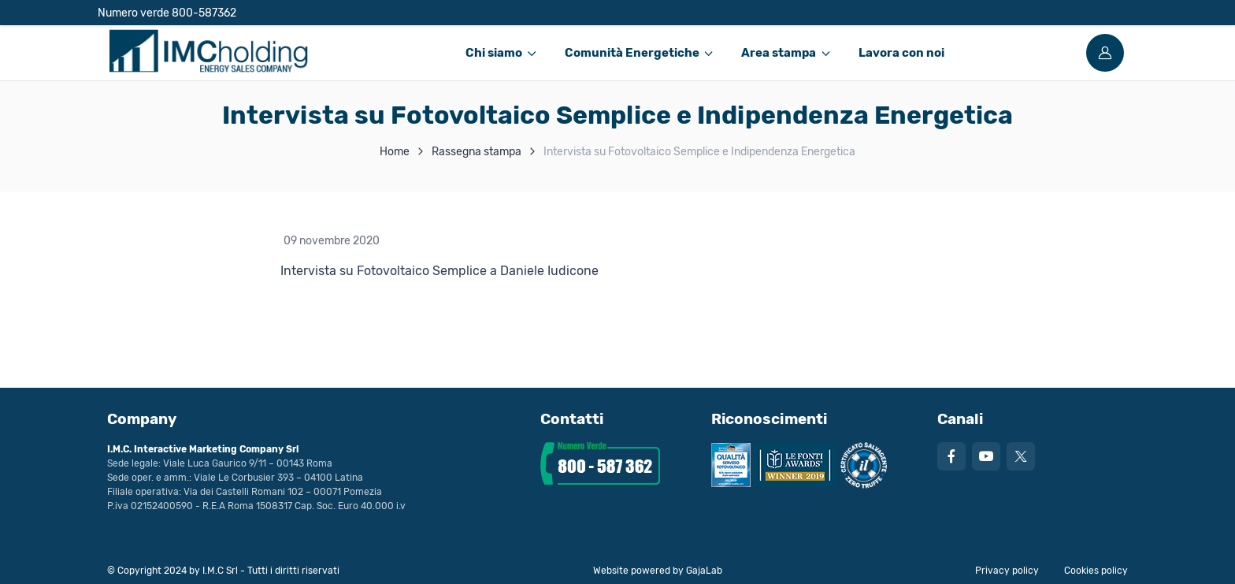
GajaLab (704, 570)
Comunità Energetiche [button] (632, 53)
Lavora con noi (901, 53)
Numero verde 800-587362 (167, 13)
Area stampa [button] (778, 53)
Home (395, 151)
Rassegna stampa (476, 151)
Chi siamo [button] (493, 53)
